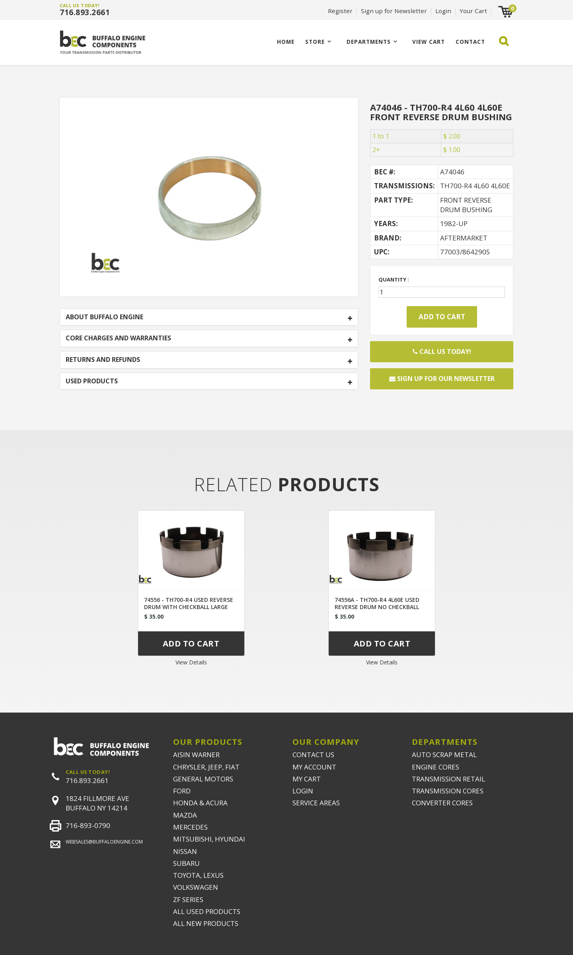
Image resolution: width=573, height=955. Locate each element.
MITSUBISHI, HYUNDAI (209, 839)
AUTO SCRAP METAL (444, 754)
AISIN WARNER (196, 754)
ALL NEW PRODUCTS (205, 923)
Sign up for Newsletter (394, 11)
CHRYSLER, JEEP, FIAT (206, 766)
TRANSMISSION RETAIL (448, 778)
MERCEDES (190, 827)
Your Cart (473, 11)
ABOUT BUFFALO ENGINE (104, 317)
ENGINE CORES (435, 766)
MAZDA (185, 815)
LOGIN (302, 790)
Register (340, 11)
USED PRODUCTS (92, 381)
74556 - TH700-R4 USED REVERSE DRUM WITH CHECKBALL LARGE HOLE (188, 607)
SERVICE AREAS (316, 802)
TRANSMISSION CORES (447, 790)
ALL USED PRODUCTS (206, 911)
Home (285, 41)
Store (315, 41)
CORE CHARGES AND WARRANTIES (118, 338)
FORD (182, 790)
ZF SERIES (188, 899)
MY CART (306, 778)
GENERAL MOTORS (203, 778)
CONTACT (470, 41)
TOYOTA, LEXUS (198, 875)
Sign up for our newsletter (442, 378)
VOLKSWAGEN (195, 887)
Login (443, 11)
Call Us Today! (442, 351)
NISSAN (185, 851)
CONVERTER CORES (442, 802)
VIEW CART (428, 41)
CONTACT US (313, 754)
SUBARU (186, 863)
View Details (191, 662)
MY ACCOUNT (314, 766)
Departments (369, 41)
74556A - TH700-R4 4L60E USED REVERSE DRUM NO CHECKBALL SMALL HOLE (377, 607)
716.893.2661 (85, 12)
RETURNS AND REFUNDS (103, 359)
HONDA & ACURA (200, 802)
